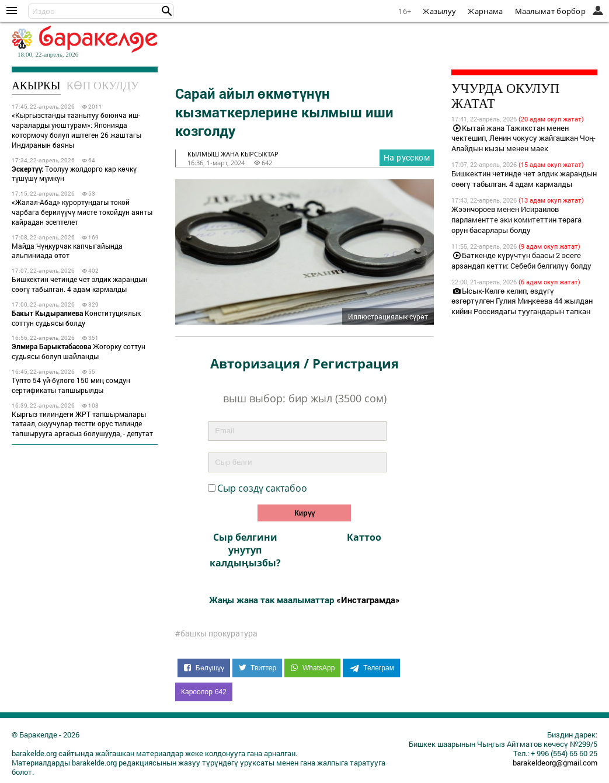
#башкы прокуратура (216, 633)
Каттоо (364, 537)
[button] (167, 11)
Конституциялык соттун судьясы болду (76, 318)
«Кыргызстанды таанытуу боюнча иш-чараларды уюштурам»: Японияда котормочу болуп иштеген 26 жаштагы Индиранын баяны (76, 129)
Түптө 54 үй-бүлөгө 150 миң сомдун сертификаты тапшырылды (71, 385)
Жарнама (485, 11)
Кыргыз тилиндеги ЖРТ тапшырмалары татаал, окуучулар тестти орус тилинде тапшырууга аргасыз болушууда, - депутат (82, 424)
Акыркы (36, 85)
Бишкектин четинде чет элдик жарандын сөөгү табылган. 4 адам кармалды (80, 284)
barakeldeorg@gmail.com (555, 762)
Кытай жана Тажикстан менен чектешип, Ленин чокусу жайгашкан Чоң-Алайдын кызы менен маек (523, 138)
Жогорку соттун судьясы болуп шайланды (78, 351)
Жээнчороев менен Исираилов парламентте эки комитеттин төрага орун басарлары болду (516, 219)
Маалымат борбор (550, 11)
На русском (407, 157)
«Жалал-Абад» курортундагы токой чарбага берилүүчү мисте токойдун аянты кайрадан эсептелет (82, 212)
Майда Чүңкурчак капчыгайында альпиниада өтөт (67, 250)
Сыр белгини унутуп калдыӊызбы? (245, 550)
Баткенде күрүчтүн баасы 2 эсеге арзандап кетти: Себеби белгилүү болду (521, 260)
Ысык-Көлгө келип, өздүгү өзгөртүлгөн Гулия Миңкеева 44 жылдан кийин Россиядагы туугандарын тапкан (522, 301)
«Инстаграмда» (368, 599)
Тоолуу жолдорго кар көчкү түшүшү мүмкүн (74, 173)
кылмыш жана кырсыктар (233, 153)
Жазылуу (439, 11)
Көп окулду (103, 85)
